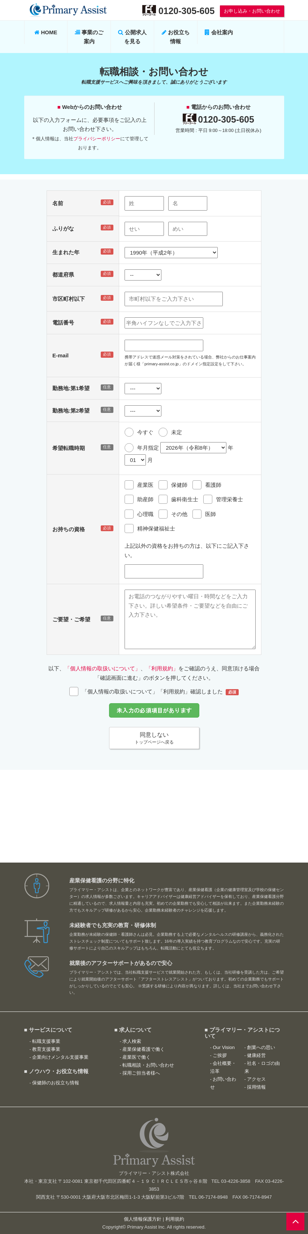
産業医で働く (136, 1057)
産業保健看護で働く (143, 1049)
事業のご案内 (89, 36)
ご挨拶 (220, 1055)
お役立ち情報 (176, 36)
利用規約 (174, 1219)
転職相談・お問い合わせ (148, 1065)
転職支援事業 (46, 1041)
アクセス (256, 1079)
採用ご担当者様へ (141, 1073)
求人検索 (131, 1041)
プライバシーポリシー (96, 138)
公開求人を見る (132, 36)
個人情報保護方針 (142, 1219)
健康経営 (256, 1055)
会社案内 (219, 32)
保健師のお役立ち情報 (55, 1082)
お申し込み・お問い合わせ (252, 11)
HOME (45, 32)
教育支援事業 (46, 1049)
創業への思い (261, 1047)
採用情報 (256, 1087)
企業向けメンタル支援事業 (60, 1057)
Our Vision (223, 1047)
